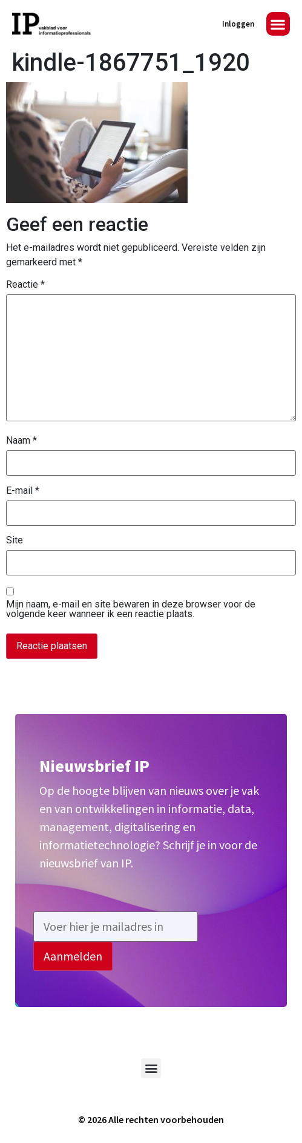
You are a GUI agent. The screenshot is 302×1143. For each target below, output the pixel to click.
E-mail (22, 491)
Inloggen (238, 24)
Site (14, 540)
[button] (278, 24)
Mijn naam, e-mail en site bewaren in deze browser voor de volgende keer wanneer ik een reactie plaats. (130, 609)
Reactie (25, 285)
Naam (21, 440)
